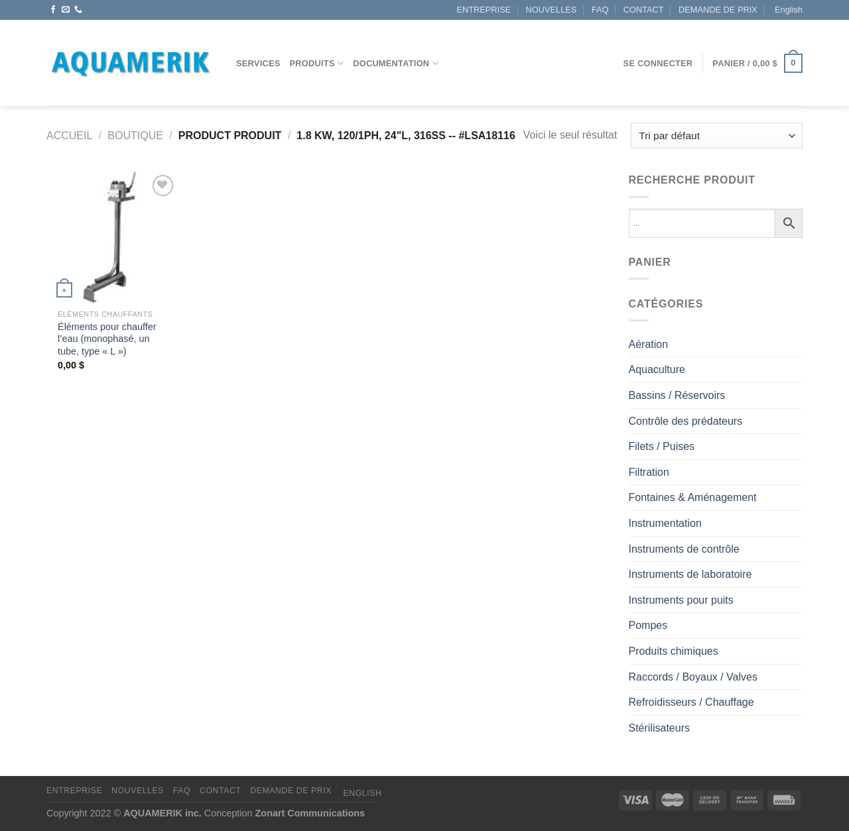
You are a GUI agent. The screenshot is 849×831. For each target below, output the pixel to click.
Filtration (649, 472)
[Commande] (717, 135)
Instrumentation (665, 523)
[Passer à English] (787, 10)
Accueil (69, 135)
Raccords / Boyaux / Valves (693, 677)
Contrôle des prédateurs (686, 421)
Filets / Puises (662, 446)
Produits (317, 63)
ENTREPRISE (483, 10)
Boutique (135, 135)
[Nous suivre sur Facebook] (53, 10)
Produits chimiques (673, 651)
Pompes (648, 625)
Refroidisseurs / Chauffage (691, 702)
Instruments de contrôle (684, 549)
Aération (649, 344)
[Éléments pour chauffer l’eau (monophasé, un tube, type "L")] (111, 237)
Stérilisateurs (659, 728)
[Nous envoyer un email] (66, 10)
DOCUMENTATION (395, 63)
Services (258, 63)
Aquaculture (657, 369)
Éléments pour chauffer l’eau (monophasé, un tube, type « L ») (107, 339)
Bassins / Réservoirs (677, 395)
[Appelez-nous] (78, 10)
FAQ (600, 10)
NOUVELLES (551, 10)
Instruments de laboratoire (690, 574)
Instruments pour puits (681, 600)
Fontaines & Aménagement (693, 497)
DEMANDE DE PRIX (718, 10)
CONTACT (643, 10)
